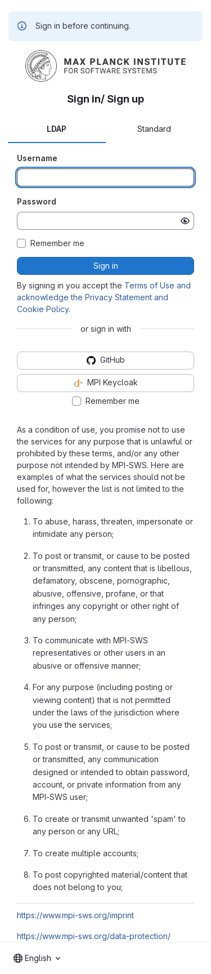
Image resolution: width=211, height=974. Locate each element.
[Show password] (185, 221)
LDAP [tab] (56, 129)
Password (36, 201)
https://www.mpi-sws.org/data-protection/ (93, 936)
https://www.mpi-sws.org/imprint (75, 915)
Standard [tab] (154, 129)
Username (37, 158)
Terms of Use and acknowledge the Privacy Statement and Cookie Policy (104, 297)
